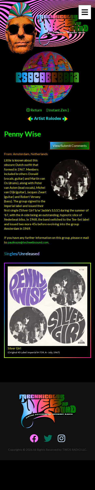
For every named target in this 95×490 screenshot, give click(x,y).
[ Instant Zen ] (58, 110)
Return (34, 110)
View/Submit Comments (70, 145)
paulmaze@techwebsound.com (28, 242)
